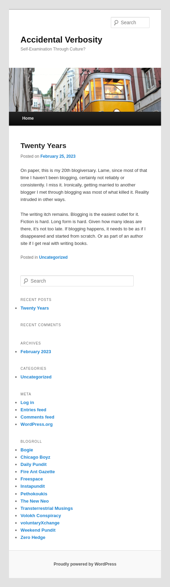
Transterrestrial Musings (46, 508)
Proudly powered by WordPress (85, 564)
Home (28, 118)
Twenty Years (43, 145)
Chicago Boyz (35, 457)
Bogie (26, 449)
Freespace (31, 478)
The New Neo (34, 501)
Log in (27, 402)
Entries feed (33, 409)
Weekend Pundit (37, 530)
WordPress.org (36, 424)
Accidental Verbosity (61, 39)
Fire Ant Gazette (37, 471)
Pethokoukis (33, 493)
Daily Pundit (33, 464)
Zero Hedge (32, 537)
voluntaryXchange (40, 522)
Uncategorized (53, 257)
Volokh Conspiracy (40, 515)
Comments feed (37, 417)
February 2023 (35, 351)
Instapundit (32, 486)
